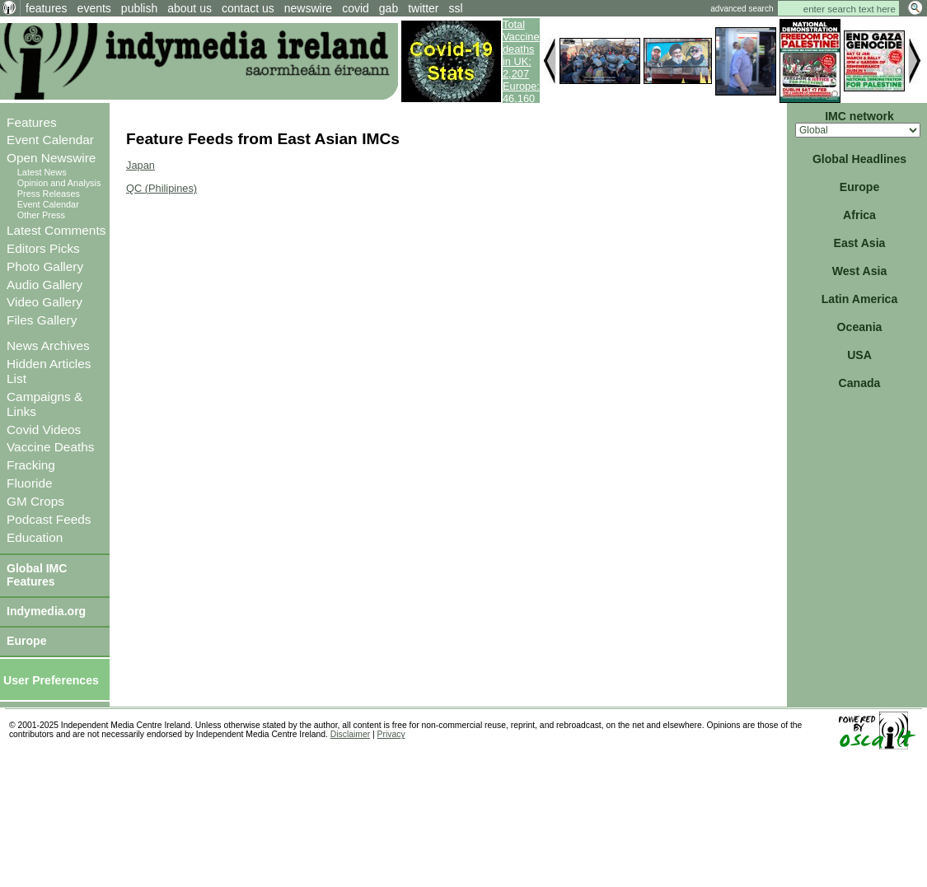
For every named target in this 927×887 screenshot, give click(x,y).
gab (388, 8)
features (47, 8)
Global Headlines (859, 159)
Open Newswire (51, 158)
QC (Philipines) (161, 188)
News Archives (48, 345)
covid (355, 8)
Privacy (391, 734)
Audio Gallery (44, 285)
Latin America (860, 299)
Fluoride (30, 483)
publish (139, 8)
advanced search (741, 8)
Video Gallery (44, 302)
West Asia (859, 271)
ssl (456, 8)
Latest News (42, 172)
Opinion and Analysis (59, 183)
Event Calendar (50, 140)
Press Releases (48, 193)
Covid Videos (44, 429)
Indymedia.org (46, 611)
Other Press (41, 215)
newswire (308, 8)
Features (32, 122)
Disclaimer (350, 734)
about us (189, 8)
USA (859, 355)
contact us (248, 8)
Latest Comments (56, 230)
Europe (27, 640)
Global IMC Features (37, 575)
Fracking (31, 465)
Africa (859, 215)
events (94, 8)
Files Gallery (42, 320)
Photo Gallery (45, 266)
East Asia (860, 243)
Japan (140, 165)
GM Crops (35, 501)
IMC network (859, 116)
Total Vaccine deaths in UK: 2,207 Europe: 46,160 (521, 61)
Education (35, 537)
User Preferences (51, 680)
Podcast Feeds (49, 519)
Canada (860, 383)
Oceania (860, 327)
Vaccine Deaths (50, 447)
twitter (423, 8)
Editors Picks (43, 248)
